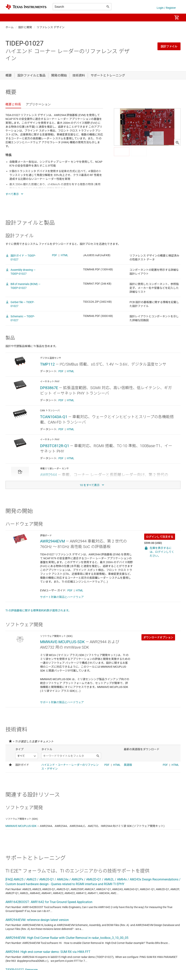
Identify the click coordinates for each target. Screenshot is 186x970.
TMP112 (47, 364)
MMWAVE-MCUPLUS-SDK (62, 641)
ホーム (9, 27)
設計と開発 (25, 27)
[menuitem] (165, 17)
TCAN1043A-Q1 (53, 416)
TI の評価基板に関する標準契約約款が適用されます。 (38, 610)
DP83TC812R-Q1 (54, 445)
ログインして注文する (159, 536)
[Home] (25, 7)
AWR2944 (48, 474)
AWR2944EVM (52, 541)
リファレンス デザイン (51, 27)
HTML (64, 255)
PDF (54, 255)
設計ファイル (169, 46)
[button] (9, 17)
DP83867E (49, 387)
